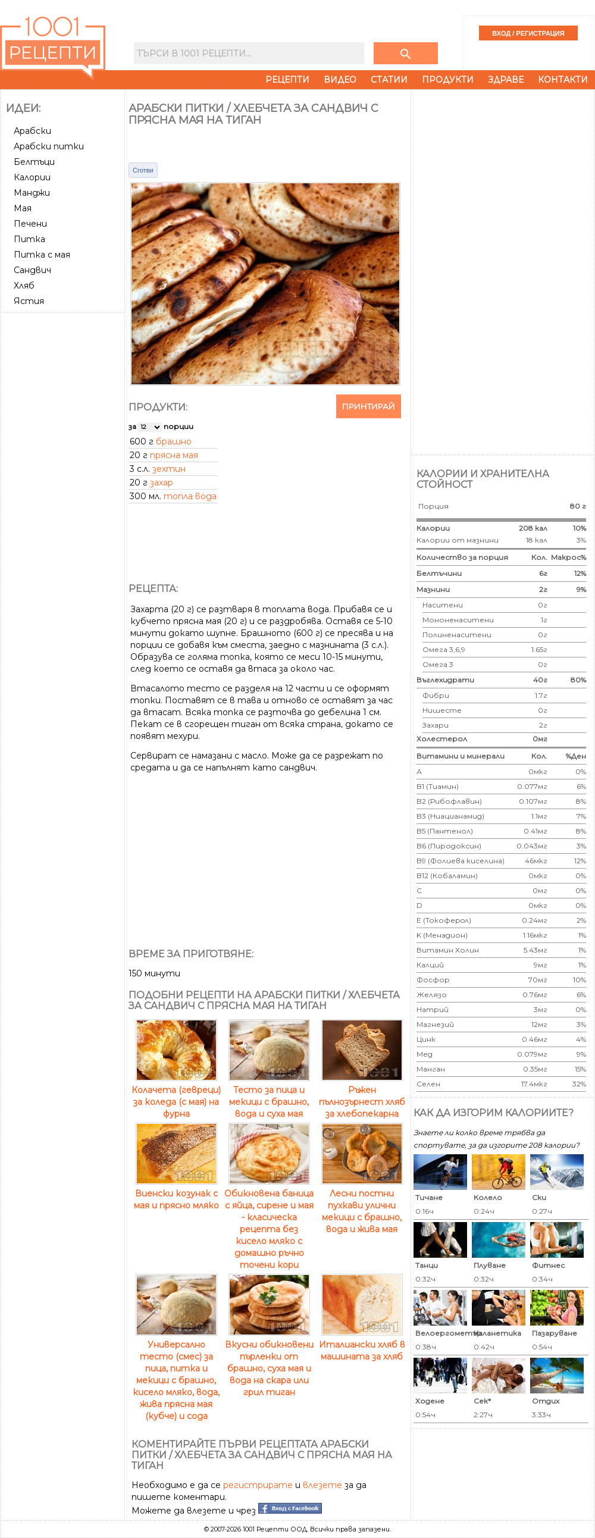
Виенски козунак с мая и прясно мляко (176, 1193)
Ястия (29, 301)
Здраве (506, 79)
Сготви (143, 170)
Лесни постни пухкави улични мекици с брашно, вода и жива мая (362, 1205)
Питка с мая (42, 254)
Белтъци (34, 161)
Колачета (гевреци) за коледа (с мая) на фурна (176, 1096)
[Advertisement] (64, 495)
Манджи (32, 192)
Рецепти (287, 79)
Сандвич (32, 270)
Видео (340, 79)
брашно (174, 441)
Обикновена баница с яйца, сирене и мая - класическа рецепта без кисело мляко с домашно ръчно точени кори (269, 1223)
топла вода (190, 496)
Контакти (563, 79)
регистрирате (258, 1485)
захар (161, 482)
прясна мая (174, 455)
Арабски (32, 131)
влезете (322, 1485)
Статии (389, 79)
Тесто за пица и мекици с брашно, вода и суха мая (269, 1096)
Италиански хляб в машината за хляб (362, 1344)
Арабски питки (49, 146)
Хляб (24, 285)
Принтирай (368, 406)
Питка (29, 239)
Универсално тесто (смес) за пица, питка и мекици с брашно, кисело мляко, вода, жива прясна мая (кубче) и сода (176, 1374)
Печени (30, 223)
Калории (32, 177)
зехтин (169, 468)
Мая (23, 208)
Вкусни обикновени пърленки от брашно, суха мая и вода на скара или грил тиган (269, 1362)
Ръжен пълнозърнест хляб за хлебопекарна (362, 1096)
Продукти (448, 79)
